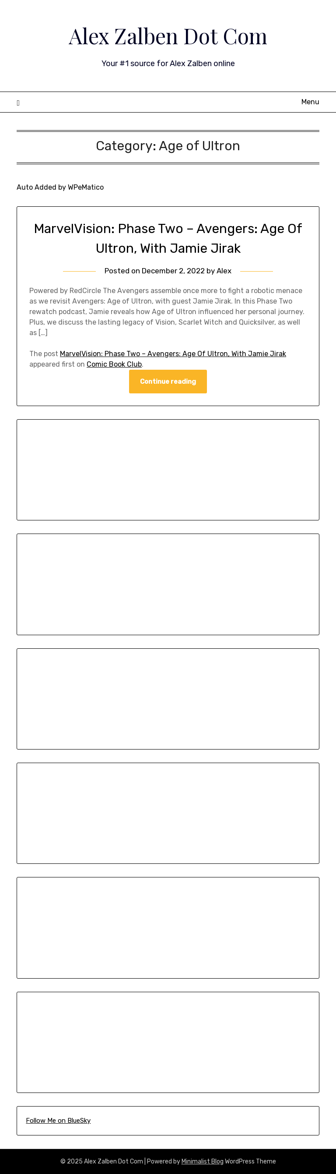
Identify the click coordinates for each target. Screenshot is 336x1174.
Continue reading (168, 381)
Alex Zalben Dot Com (168, 35)
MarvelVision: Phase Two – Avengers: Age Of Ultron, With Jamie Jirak (173, 354)
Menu (310, 102)
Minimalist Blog (203, 1161)
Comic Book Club (114, 364)
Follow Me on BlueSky (58, 1120)
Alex (224, 270)
